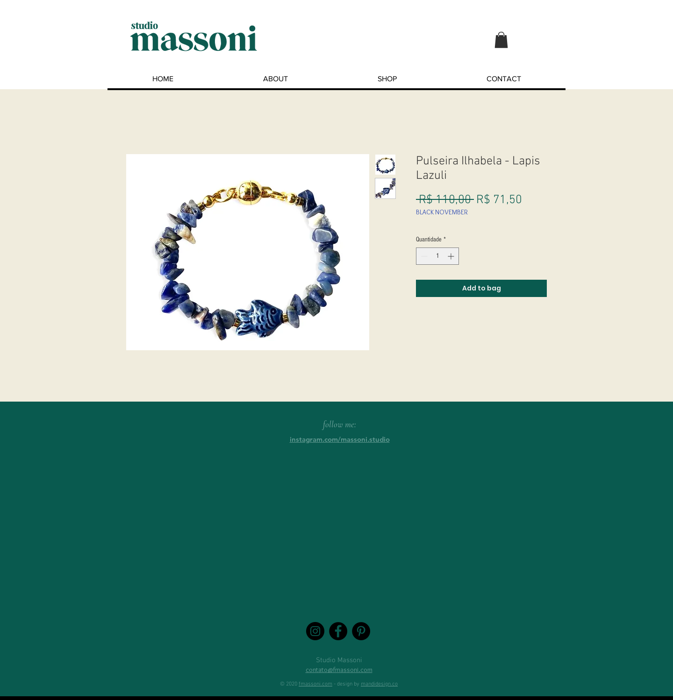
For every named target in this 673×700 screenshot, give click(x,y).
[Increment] (452, 256)
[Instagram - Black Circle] (315, 631)
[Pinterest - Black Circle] (361, 631)
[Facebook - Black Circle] (338, 631)
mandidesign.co (379, 684)
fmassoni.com (315, 684)
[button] (501, 40)
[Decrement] (423, 256)
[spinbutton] (437, 256)
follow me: (339, 424)
